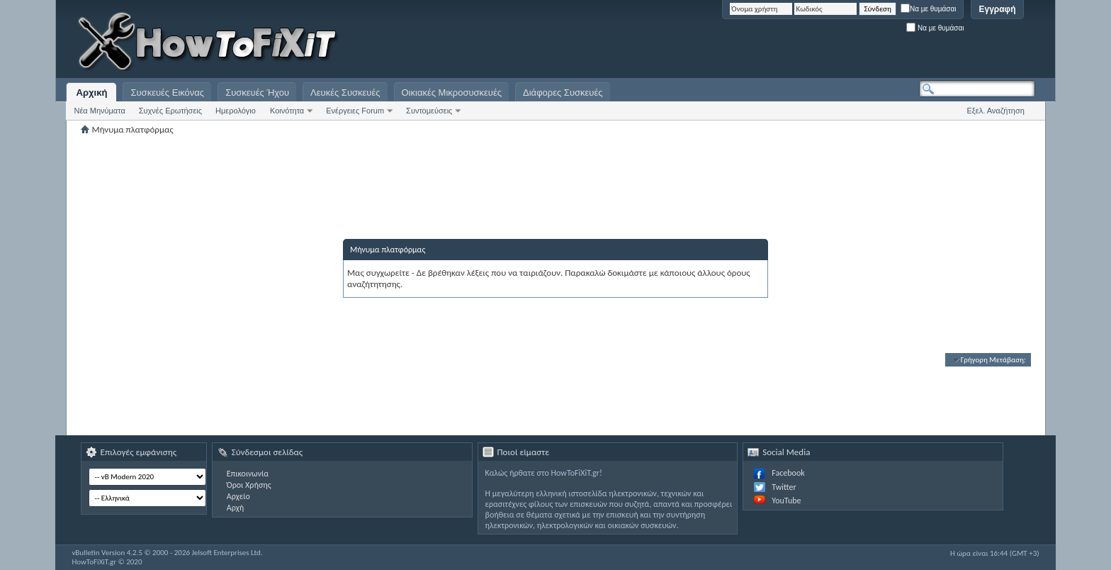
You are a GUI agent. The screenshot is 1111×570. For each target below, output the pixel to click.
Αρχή (235, 508)
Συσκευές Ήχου (257, 92)
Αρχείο (238, 496)
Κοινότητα (287, 110)
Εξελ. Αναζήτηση (996, 110)
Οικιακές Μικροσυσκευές (452, 92)
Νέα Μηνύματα (99, 110)
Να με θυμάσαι (929, 9)
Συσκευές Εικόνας (167, 92)
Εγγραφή (997, 9)
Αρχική (92, 92)
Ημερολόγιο (235, 110)
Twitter (784, 487)
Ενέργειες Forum (355, 110)
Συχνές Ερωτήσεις (170, 110)
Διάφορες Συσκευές (562, 92)
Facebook (788, 473)
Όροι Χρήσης (249, 485)
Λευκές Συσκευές (345, 92)
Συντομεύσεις (429, 110)
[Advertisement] (858, 42)
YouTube (786, 500)
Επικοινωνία (248, 474)
